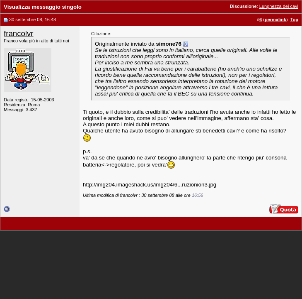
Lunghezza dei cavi (278, 6)
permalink (275, 19)
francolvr (19, 33)
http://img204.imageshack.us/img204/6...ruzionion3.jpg (149, 184)
